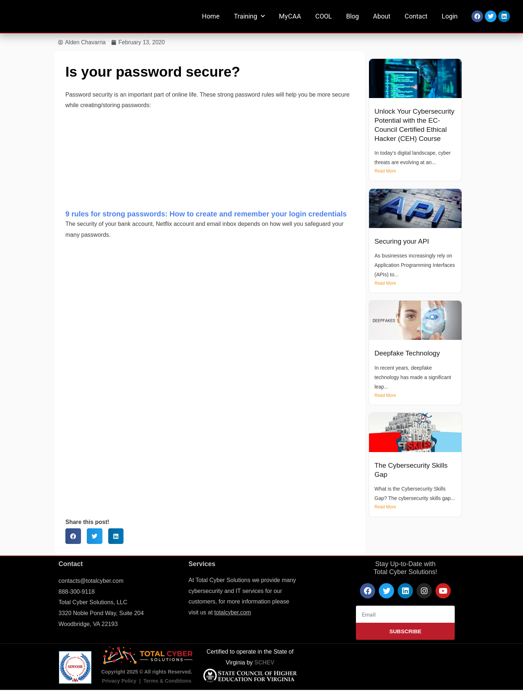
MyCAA (290, 16)
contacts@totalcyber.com (90, 581)
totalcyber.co (230, 613)
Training (249, 17)
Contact (416, 16)
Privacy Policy (119, 681)
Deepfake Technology (407, 353)
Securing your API (402, 241)
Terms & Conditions (167, 681)
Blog (352, 16)
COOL (323, 16)
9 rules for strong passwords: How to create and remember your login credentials (206, 214)
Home (211, 16)
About (381, 16)
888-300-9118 (76, 592)
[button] (73, 536)
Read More (385, 171)
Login (450, 16)
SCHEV (264, 662)
